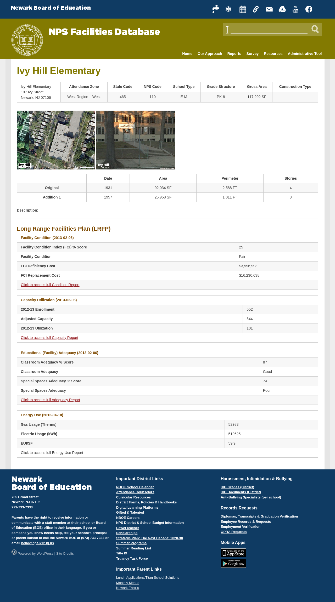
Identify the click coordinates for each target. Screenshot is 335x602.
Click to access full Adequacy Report (50, 400)
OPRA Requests (234, 532)
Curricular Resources (133, 497)
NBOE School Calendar (135, 487)
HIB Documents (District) (241, 492)
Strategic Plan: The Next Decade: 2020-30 (149, 538)
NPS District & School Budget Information (150, 523)
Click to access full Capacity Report (49, 338)
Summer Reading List (133, 548)
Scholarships (127, 533)
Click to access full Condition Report (50, 285)
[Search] (315, 29)
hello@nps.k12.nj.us (37, 543)
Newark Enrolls (127, 588)
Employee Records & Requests (246, 522)
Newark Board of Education (51, 8)
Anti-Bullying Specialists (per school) (251, 497)
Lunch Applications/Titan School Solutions (147, 578)
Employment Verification (240, 527)
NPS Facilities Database (104, 32)
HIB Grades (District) (237, 487)
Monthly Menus (127, 583)
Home (187, 54)
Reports (234, 54)
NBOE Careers (128, 518)
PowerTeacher (127, 528)
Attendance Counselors (135, 492)
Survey (253, 54)
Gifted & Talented (130, 512)
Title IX (121, 553)
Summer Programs (131, 543)
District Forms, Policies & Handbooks (146, 502)
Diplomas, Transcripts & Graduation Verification (259, 516)
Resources (273, 54)
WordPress (45, 553)
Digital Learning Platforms (137, 507)
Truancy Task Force (132, 558)
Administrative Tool (305, 54)
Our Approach (210, 54)
